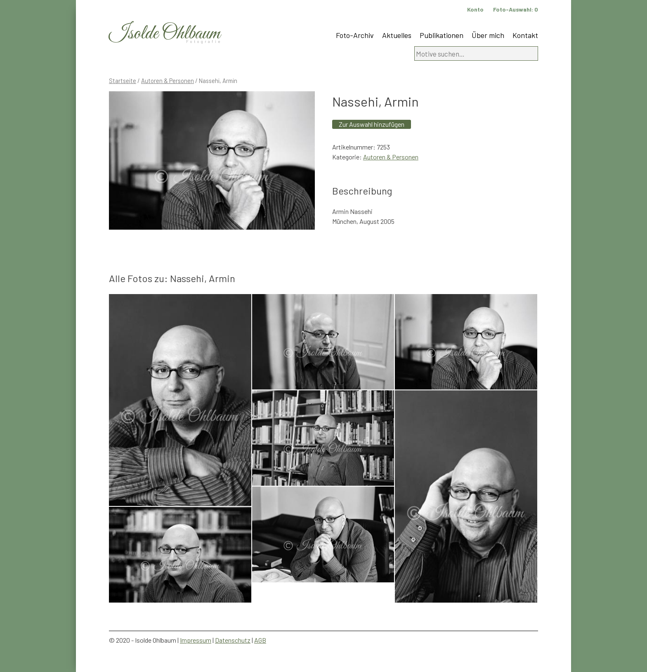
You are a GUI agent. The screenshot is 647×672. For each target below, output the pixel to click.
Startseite (122, 80)
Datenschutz (232, 640)
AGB (260, 640)
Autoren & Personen (167, 80)
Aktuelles (396, 35)
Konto (475, 9)
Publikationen (441, 35)
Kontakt (525, 35)
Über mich (488, 35)
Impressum (195, 640)
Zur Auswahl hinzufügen (371, 124)
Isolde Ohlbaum (164, 34)
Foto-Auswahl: (515, 9)
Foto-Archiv (355, 35)
